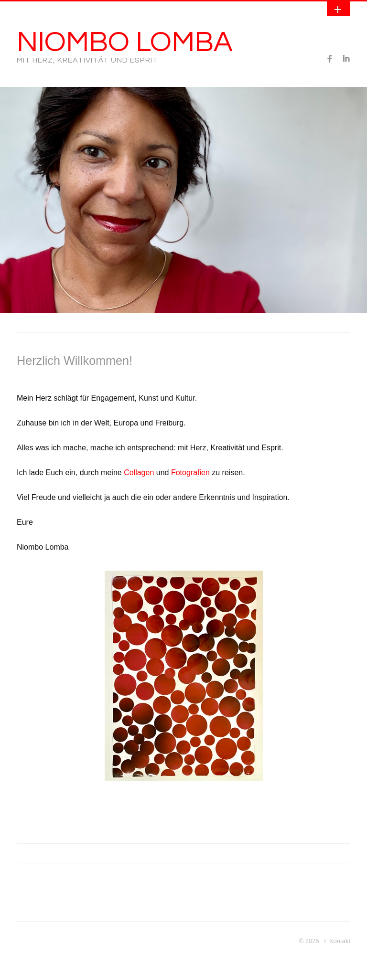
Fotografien (190, 472)
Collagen (139, 472)
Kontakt (339, 941)
